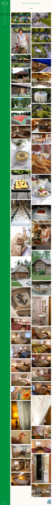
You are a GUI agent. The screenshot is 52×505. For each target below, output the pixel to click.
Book (5, 16)
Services (4, 11)
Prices (5, 19)
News (5, 21)
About (5, 9)
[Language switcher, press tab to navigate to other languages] (5, 503)
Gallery (4, 14)
